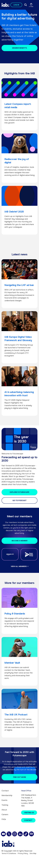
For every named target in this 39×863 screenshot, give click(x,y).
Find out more (19, 777)
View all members (19, 566)
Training (5, 805)
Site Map (33, 853)
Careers (5, 814)
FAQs (4, 819)
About (4, 810)
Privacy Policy (23, 853)
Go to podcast (19, 500)
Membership (7, 795)
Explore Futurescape (19, 492)
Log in (16, 5)
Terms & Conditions (9, 853)
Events (4, 800)
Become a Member (19, 541)
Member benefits (19, 48)
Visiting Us (29, 813)
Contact (5, 791)
